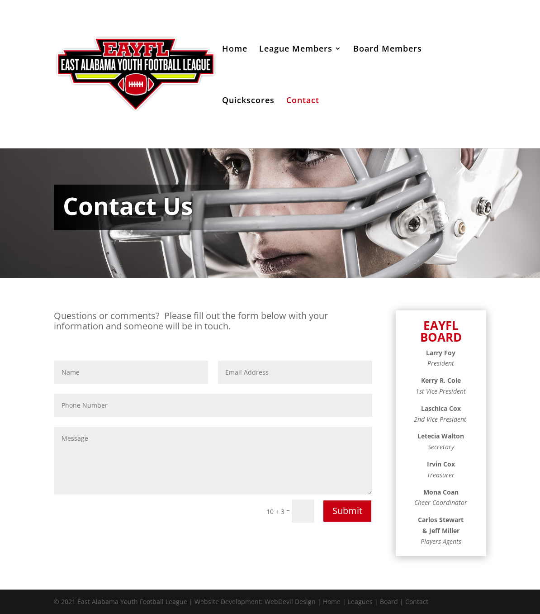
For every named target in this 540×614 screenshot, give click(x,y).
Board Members (387, 49)
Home (234, 49)
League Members (295, 49)
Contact (302, 101)
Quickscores (248, 101)
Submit (347, 511)
